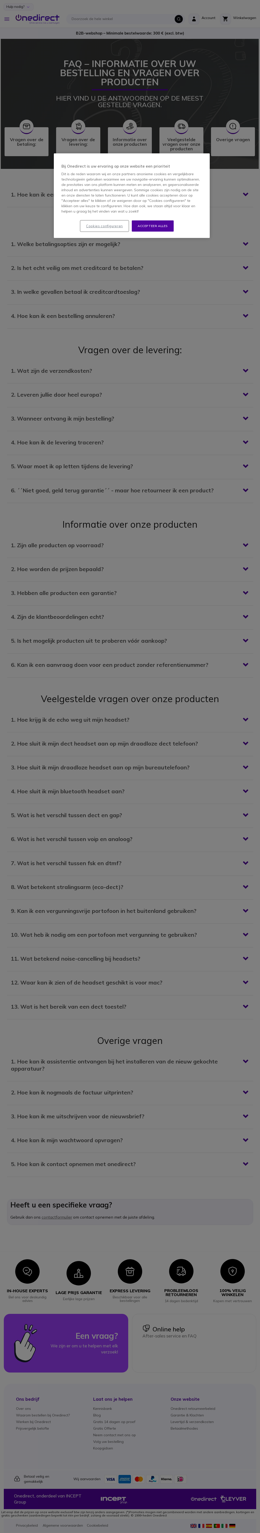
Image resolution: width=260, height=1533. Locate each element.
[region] (132, 195)
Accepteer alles (153, 226)
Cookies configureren (104, 226)
